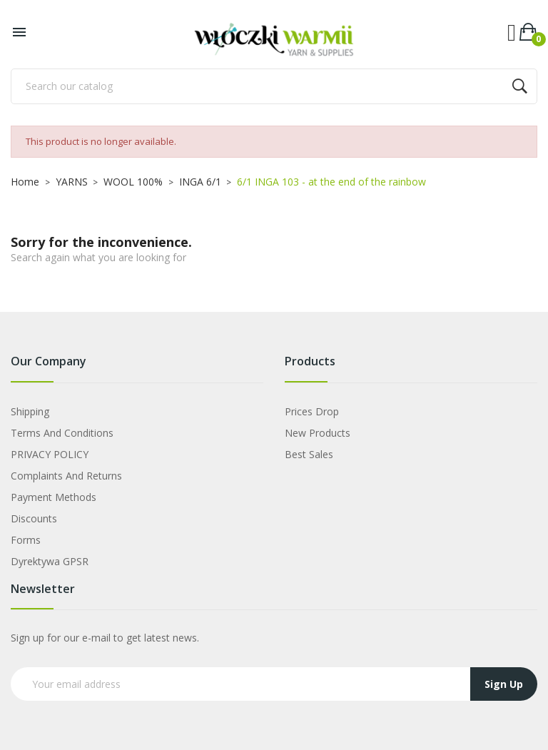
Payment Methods (53, 497)
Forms (26, 540)
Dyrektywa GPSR (49, 561)
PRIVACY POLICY (49, 454)
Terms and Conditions (62, 433)
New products (317, 433)
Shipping (30, 411)
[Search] (274, 86)
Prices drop (312, 411)
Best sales (309, 454)
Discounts (34, 518)
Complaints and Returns (66, 475)
